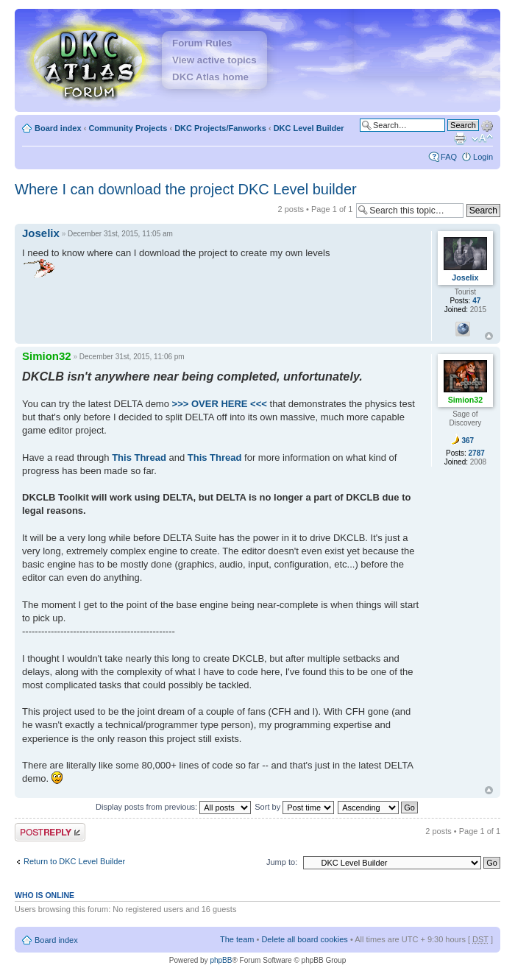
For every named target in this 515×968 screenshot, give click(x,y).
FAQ (449, 156)
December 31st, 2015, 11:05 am (120, 234)
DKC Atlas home (210, 76)
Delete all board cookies (304, 939)
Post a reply (50, 832)
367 (467, 441)
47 (476, 301)
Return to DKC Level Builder (74, 861)
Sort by (294, 806)
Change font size (482, 138)
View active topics (214, 60)
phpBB (221, 960)
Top (489, 336)
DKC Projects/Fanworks (220, 128)
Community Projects (127, 128)
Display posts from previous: (173, 806)
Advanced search (487, 124)
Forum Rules (202, 43)
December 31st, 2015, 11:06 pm (132, 357)
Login (483, 156)
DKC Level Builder (309, 128)
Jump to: (281, 862)
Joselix (41, 233)
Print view (460, 138)
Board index (58, 128)
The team (237, 939)
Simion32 (46, 356)
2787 (477, 453)
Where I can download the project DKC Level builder (186, 189)
